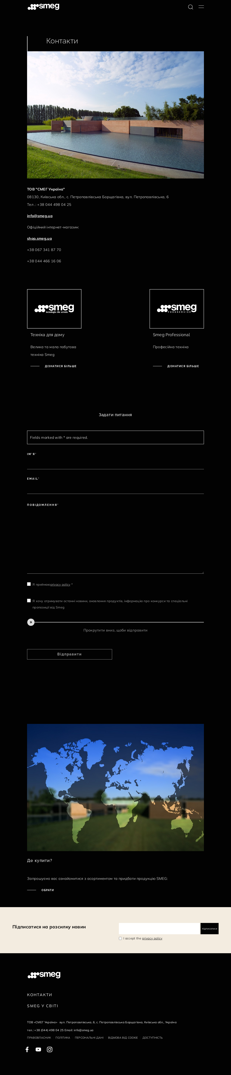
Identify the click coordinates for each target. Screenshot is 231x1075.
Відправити (69, 654)
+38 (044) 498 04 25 (49, 1030)
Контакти (39, 994)
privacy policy (60, 584)
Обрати (47, 890)
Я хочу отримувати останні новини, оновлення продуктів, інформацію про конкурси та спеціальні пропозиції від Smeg (110, 604)
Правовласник (39, 1037)
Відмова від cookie (123, 1037)
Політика (62, 1037)
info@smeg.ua (40, 216)
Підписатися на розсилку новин (49, 926)
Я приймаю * (52, 584)
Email (32, 478)
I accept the (142, 938)
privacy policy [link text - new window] (152, 938)
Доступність (153, 1037)
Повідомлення (42, 505)
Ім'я (31, 454)
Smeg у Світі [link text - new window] (42, 1005)
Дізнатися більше (60, 366)
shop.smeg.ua (39, 238)
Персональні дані (89, 1037)
